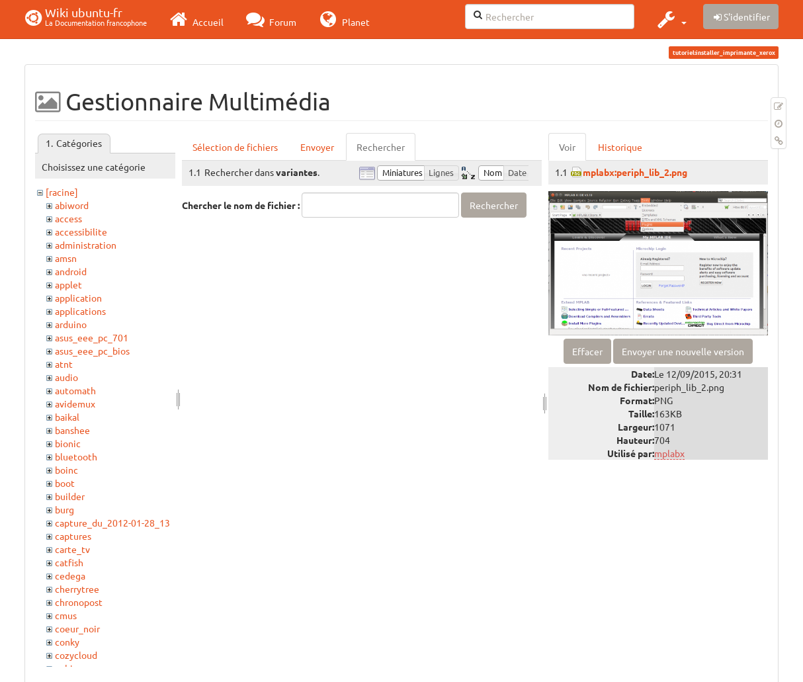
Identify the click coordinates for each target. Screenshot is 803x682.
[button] (670, 19)
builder (70, 496)
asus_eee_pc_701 (91, 337)
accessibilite (81, 231)
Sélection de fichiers (235, 147)
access (68, 218)
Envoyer (317, 147)
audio (66, 377)
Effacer (587, 351)
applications (80, 311)
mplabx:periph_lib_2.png (635, 172)
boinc (66, 470)
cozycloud (76, 655)
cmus (66, 615)
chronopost (79, 602)
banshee (72, 430)
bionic (68, 443)
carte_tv (72, 549)
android (71, 271)
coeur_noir (77, 628)
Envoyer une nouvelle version (683, 351)
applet (68, 284)
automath (75, 390)
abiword (72, 205)
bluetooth (76, 456)
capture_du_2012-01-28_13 (112, 523)
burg (64, 509)
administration (85, 245)
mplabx (669, 453)
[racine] (62, 192)
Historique (620, 147)
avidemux (75, 403)
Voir (567, 147)
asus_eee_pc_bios (92, 351)
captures (73, 536)
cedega (70, 575)
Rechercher (381, 147)
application (78, 298)
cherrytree (77, 589)
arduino (71, 324)
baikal (67, 417)
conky (67, 642)
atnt (64, 364)
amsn (66, 258)
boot (65, 483)
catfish (69, 562)
